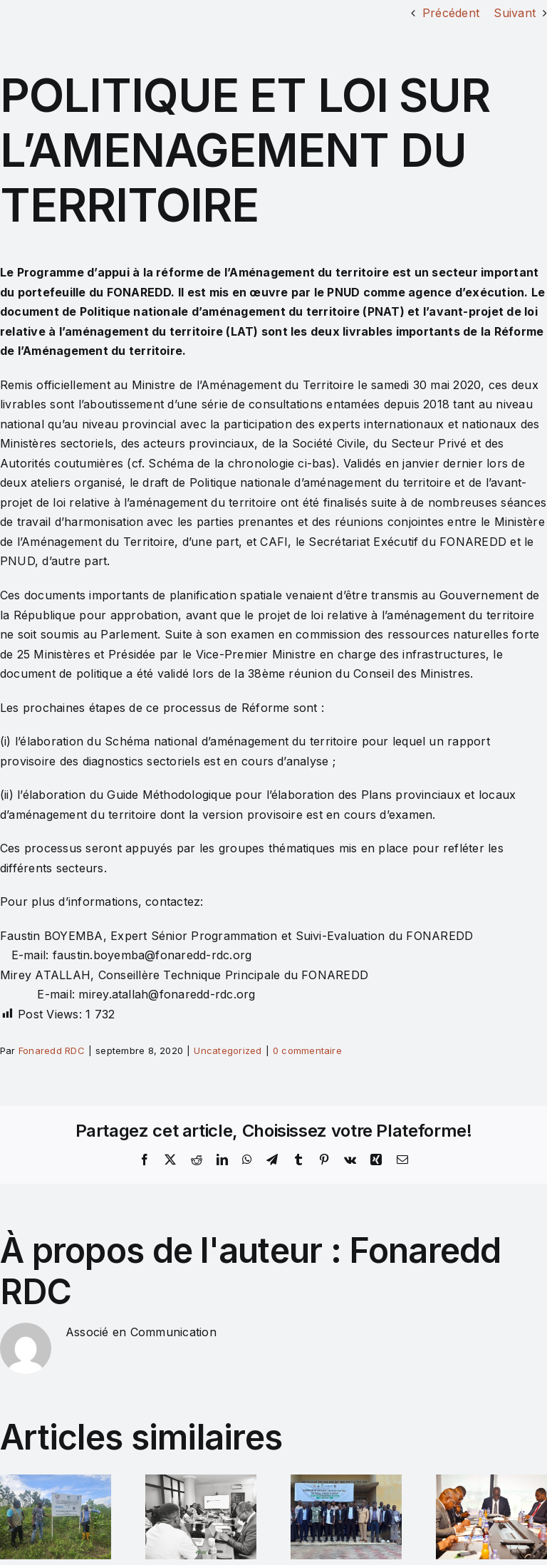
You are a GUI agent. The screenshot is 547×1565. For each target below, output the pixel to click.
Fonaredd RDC (52, 1050)
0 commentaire (307, 1050)
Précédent (450, 13)
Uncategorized (227, 1050)
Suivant (515, 13)
